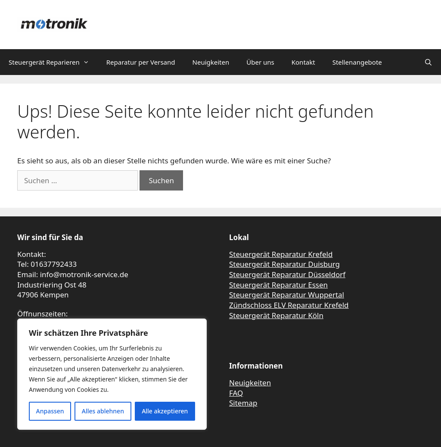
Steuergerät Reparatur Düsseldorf (287, 274)
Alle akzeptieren (165, 411)
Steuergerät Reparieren (53, 62)
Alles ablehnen (103, 411)
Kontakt (303, 62)
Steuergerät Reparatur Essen (278, 285)
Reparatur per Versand (140, 62)
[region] (112, 374)
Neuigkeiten (211, 62)
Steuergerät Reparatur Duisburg (284, 264)
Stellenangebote (357, 62)
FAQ (236, 393)
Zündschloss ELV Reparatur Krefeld (289, 305)
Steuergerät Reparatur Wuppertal (286, 295)
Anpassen (50, 411)
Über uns (260, 62)
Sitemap (243, 403)
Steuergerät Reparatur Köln (276, 315)
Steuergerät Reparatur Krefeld (280, 254)
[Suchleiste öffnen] (428, 62)
